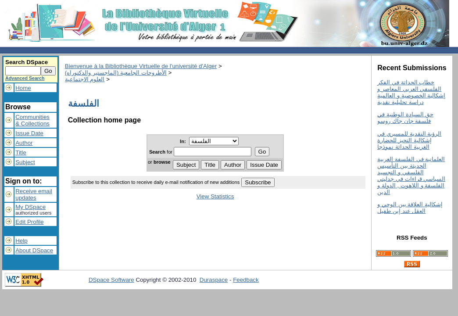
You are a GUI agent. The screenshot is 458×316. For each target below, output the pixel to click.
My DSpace (30, 207)
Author (23, 143)
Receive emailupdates (33, 194)
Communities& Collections (32, 120)
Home (23, 88)
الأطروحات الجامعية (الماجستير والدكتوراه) (116, 72)
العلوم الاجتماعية (85, 79)
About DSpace (34, 250)
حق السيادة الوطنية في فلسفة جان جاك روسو (405, 117)
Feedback (246, 279)
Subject (25, 162)
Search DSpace (26, 62)
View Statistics (215, 196)
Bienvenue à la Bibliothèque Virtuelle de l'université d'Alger (141, 66)
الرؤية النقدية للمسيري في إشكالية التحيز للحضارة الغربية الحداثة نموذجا (409, 140)
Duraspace (214, 279)
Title (20, 152)
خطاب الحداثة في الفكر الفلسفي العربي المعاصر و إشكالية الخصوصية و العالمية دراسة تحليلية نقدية (411, 92)
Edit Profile (29, 222)
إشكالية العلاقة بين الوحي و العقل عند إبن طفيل (410, 207)
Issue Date (29, 133)
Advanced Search (24, 78)
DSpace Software (111, 279)
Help (21, 240)
